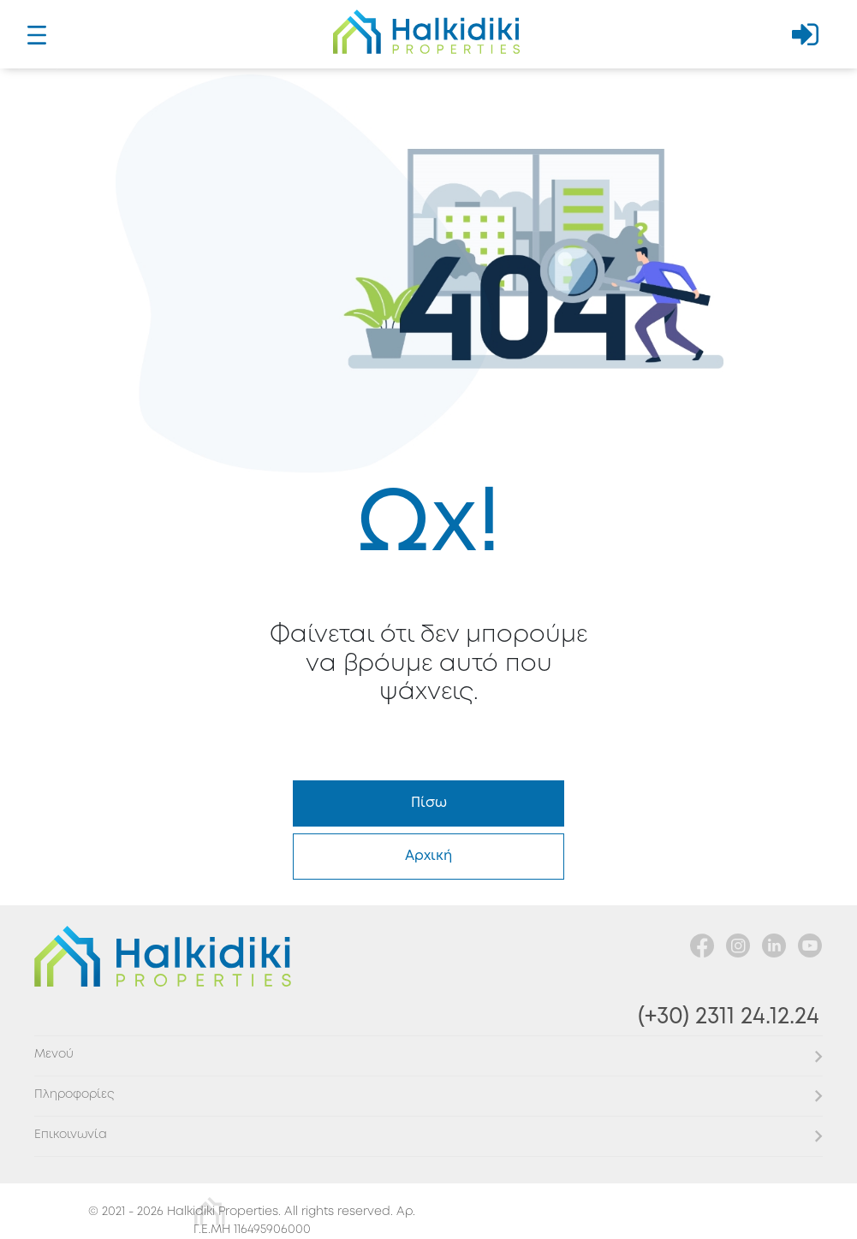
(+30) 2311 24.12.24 (728, 1017)
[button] (428, 1055)
